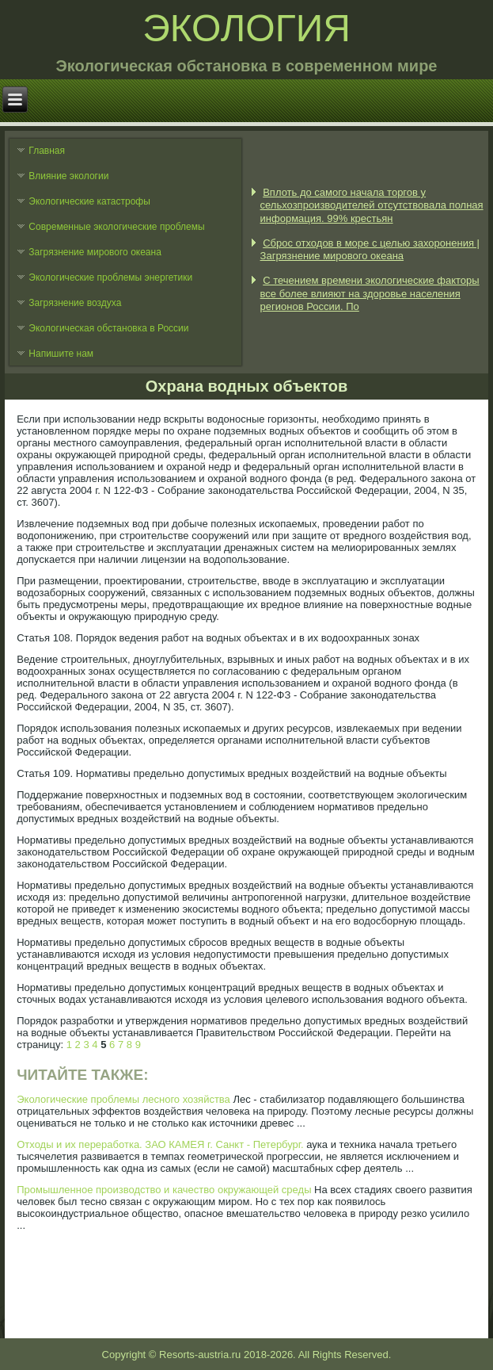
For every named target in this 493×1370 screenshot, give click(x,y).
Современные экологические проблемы (116, 226)
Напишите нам (60, 353)
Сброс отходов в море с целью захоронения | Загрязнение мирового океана (370, 249)
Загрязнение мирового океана (94, 252)
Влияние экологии (68, 176)
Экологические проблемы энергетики (110, 277)
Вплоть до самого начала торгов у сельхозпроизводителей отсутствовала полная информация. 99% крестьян (372, 205)
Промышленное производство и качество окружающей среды (164, 1190)
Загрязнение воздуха (74, 302)
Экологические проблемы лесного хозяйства (123, 1099)
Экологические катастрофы (89, 201)
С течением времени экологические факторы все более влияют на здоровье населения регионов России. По (370, 293)
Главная (46, 150)
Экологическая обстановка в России (108, 328)
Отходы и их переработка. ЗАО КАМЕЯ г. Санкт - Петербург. (160, 1144)
